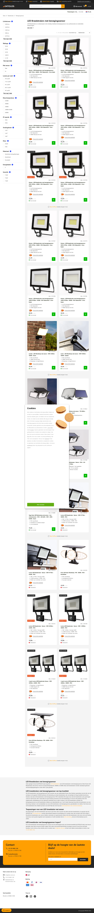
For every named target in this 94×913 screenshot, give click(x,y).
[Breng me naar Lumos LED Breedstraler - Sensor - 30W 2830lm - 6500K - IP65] (42, 608)
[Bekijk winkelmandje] (87, 6)
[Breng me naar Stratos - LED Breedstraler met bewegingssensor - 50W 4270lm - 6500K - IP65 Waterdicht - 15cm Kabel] (74, 225)
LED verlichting (68, 817)
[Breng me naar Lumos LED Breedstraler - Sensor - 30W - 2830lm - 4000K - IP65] (74, 608)
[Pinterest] (34, 896)
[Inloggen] (77, 6)
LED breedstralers (36, 813)
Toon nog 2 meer (7, 93)
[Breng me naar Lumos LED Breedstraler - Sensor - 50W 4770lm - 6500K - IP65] (42, 554)
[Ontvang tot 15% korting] (83, 859)
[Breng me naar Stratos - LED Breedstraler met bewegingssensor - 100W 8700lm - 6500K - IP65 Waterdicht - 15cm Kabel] (42, 280)
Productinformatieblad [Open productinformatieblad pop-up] (38, 82)
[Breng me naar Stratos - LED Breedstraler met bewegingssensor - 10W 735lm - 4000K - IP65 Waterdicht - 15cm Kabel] (42, 52)
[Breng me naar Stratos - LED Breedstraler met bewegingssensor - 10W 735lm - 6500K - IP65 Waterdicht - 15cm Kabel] (74, 52)
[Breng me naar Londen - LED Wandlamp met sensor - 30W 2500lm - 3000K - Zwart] (42, 336)
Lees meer (50, 427)
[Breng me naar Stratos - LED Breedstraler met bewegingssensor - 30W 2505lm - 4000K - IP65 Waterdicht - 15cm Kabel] (42, 164)
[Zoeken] (63, 6)
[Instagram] (31, 896)
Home (4, 15)
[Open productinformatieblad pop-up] (30, 82)
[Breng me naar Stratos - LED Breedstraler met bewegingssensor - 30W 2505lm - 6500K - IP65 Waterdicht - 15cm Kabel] (74, 164)
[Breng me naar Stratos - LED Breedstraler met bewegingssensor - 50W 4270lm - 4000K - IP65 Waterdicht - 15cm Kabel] (42, 225)
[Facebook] (27, 896)
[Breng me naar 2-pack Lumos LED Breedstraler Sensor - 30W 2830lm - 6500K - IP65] (42, 663)
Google (32, 429)
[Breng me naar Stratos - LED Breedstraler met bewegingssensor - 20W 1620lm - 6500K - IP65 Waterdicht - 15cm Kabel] (74, 107)
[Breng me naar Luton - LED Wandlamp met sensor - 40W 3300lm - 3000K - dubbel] (74, 336)
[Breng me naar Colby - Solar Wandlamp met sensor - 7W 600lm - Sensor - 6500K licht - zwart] (74, 393)
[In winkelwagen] (53, 86)
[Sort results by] (84, 32)
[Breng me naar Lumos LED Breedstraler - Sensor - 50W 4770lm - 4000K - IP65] (74, 497)
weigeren (47, 438)
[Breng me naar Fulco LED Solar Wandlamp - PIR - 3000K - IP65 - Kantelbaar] (74, 554)
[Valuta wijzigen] (88, 12)
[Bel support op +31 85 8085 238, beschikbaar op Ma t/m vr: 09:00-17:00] (13, 849)
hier (28, 436)
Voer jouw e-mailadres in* (54, 856)
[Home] (9, 6)
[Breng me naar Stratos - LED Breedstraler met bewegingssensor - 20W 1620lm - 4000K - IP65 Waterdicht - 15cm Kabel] (42, 107)
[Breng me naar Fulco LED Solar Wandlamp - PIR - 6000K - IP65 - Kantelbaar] (42, 722)
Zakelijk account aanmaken (84, 1)
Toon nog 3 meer (7, 60)
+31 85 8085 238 (9, 877)
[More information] (12, 21)
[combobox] (47, 6)
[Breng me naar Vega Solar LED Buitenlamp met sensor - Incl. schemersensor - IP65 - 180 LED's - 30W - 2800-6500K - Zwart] (42, 517)
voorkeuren (30, 445)
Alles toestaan (40, 504)
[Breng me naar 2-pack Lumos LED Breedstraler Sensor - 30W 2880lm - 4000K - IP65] (74, 663)
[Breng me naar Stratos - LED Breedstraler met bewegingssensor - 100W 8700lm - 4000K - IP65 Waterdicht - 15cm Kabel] (74, 280)
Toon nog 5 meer (7, 38)
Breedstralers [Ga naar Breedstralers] (11, 15)
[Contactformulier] (13, 855)
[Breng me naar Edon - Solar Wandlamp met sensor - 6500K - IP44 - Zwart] (42, 393)
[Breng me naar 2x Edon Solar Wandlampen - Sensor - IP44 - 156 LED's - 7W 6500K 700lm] (74, 444)
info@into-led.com (10, 875)
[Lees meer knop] (30, 28)
